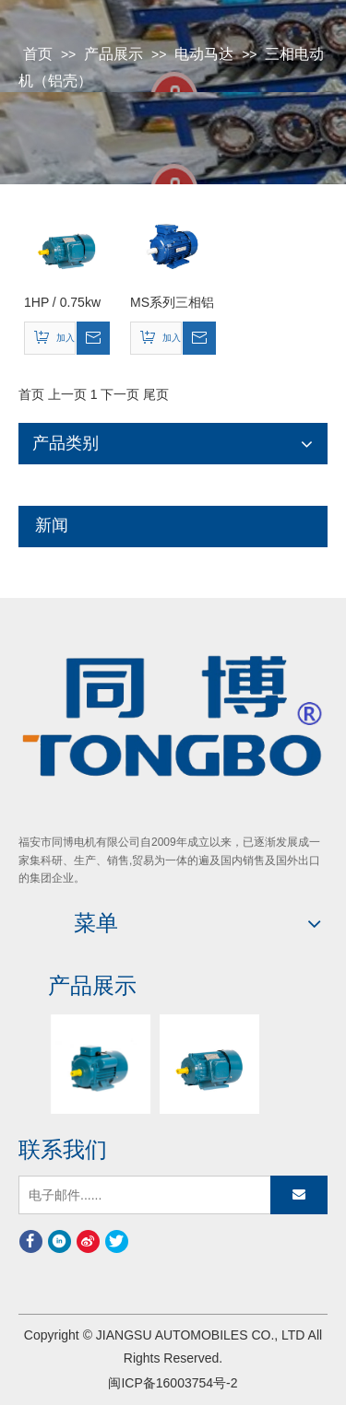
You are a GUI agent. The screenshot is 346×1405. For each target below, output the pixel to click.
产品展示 (113, 54)
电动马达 (203, 54)
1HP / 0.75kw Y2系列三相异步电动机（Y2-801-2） (66, 303)
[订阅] (299, 1195)
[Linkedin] (59, 1241)
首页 (38, 54)
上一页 (67, 394)
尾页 (156, 394)
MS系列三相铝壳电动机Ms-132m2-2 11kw (172, 303)
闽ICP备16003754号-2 (172, 1383)
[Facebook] (30, 1241)
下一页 (120, 394)
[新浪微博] (88, 1241)
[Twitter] (116, 1241)
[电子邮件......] (100, 1195)
